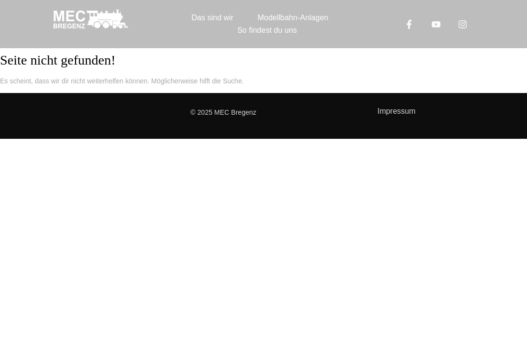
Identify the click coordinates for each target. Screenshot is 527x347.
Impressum (397, 111)
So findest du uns (267, 30)
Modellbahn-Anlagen (292, 17)
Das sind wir (212, 17)
